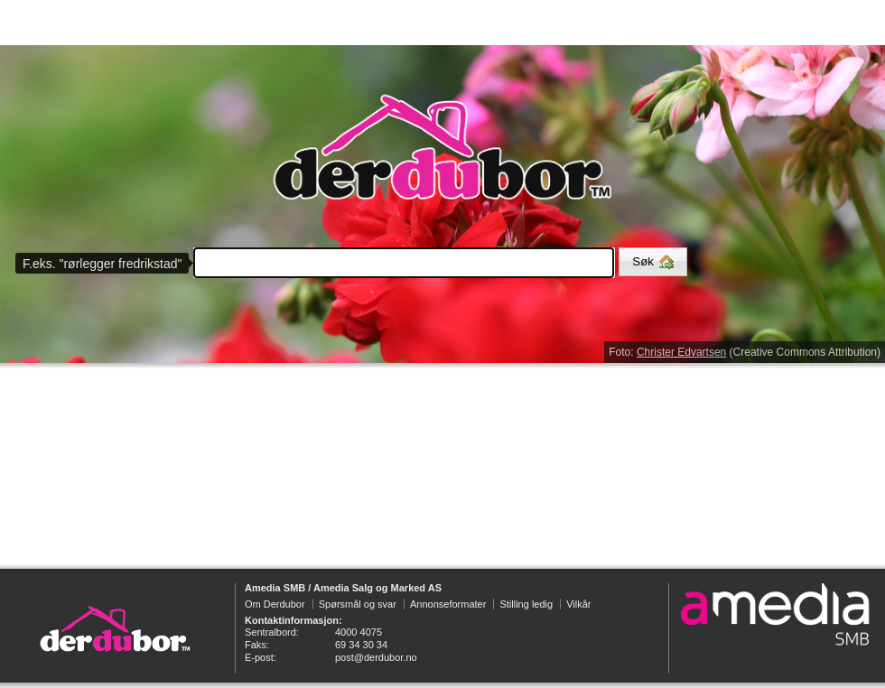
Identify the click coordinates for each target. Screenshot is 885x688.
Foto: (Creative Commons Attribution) (744, 352)
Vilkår (578, 604)
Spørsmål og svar (357, 604)
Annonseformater (448, 604)
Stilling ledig (526, 604)
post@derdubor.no (376, 657)
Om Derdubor (275, 604)
